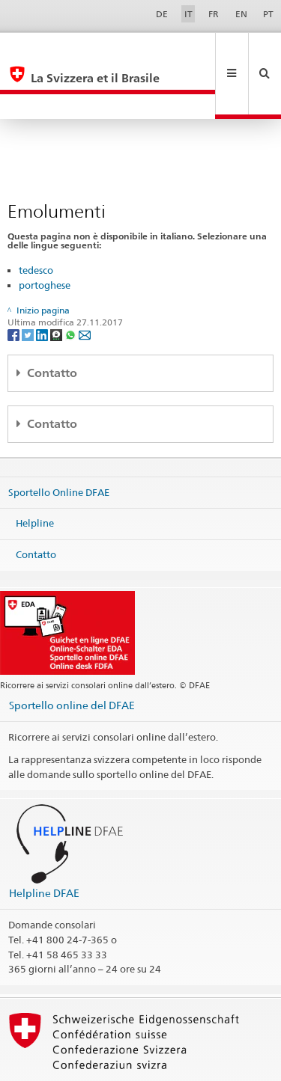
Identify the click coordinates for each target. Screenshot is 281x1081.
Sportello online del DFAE (72, 655)
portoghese (44, 235)
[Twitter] (29, 284)
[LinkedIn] (43, 284)
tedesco (36, 220)
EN (241, 13)
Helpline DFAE (44, 842)
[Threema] (57, 284)
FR (213, 13)
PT (268, 13)
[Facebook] (14, 284)
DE (162, 13)
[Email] (85, 284)
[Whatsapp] (71, 284)
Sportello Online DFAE (58, 442)
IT (188, 13)
